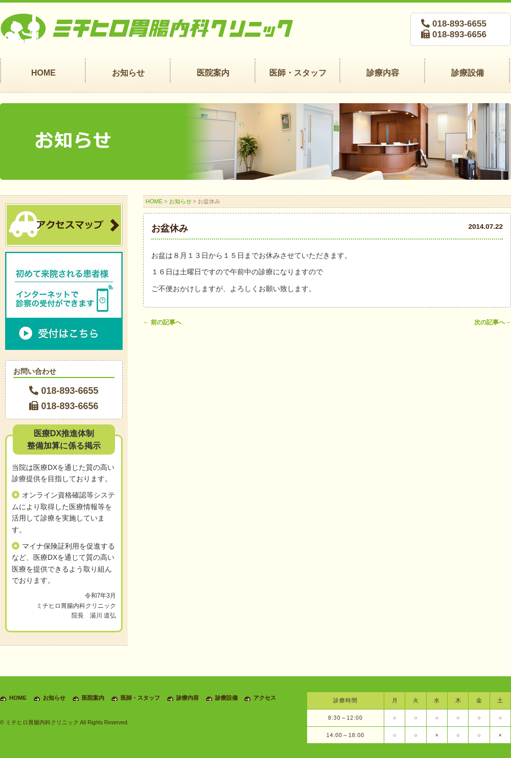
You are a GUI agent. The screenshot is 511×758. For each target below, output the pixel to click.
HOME (154, 201)
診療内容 (187, 698)
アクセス (264, 698)
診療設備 (226, 698)
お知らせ (180, 201)
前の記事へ (162, 322)
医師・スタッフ (140, 698)
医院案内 (93, 698)
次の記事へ (492, 322)
